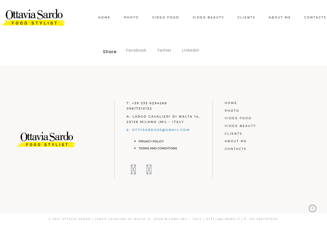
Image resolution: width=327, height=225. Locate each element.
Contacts (315, 17)
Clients (246, 17)
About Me (280, 17)
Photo (131, 17)
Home (104, 17)
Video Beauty (208, 17)
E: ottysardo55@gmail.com (159, 130)
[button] (136, 50)
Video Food (165, 17)
